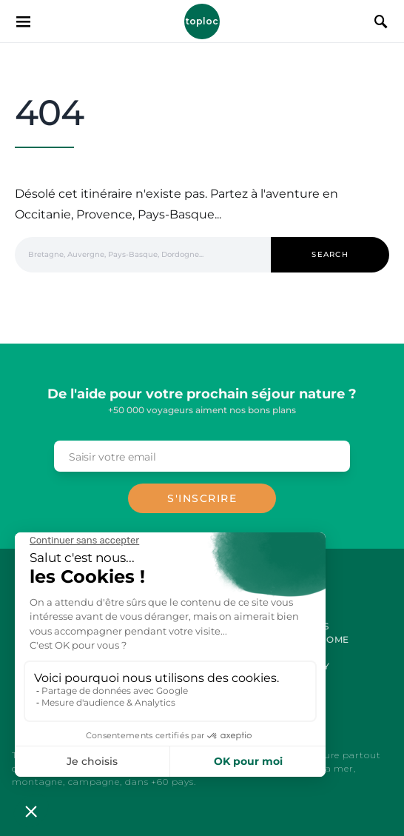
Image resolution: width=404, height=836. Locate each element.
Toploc (202, 21)
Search (330, 254)
